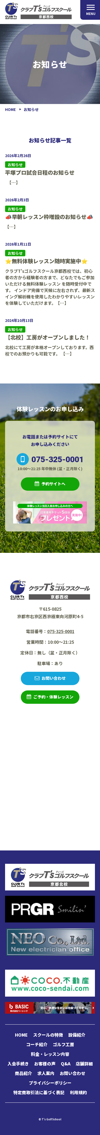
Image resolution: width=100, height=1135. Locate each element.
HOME (21, 1035)
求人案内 (45, 1073)
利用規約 (78, 1092)
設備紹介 (76, 1035)
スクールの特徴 (48, 1035)
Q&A (65, 1063)
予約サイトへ (53, 483)
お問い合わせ (54, 678)
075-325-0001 (50, 459)
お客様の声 (44, 1063)
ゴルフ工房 (63, 1044)
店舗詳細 (84, 1063)
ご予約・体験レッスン (53, 697)
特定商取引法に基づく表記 (39, 1092)
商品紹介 (23, 1073)
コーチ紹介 (36, 1044)
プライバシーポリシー (50, 1083)
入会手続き (18, 1063)
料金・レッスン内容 (50, 1054)
